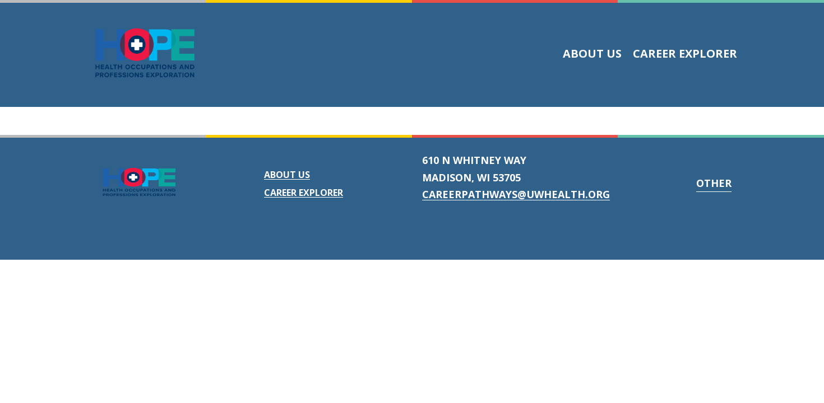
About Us (592, 53)
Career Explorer (685, 53)
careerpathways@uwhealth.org (516, 194)
